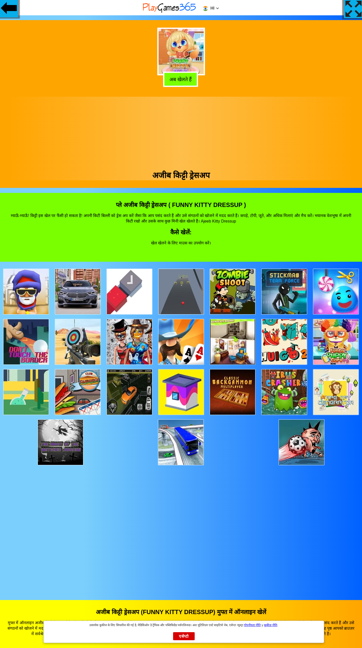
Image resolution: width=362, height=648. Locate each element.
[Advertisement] (181, 132)
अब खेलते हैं (181, 79)
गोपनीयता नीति (252, 625)
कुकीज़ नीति (270, 625)
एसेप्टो (184, 636)
